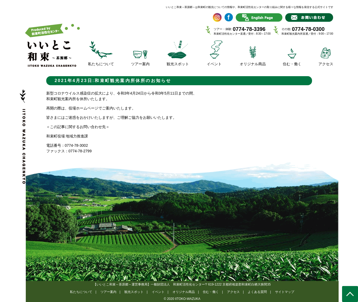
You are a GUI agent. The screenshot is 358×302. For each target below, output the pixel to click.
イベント (158, 292)
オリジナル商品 (183, 292)
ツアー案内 (108, 292)
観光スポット (134, 292)
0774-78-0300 (308, 29)
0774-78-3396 (249, 29)
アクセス (233, 292)
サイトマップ (284, 292)
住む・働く (211, 292)
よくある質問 (257, 292)
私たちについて (81, 292)
